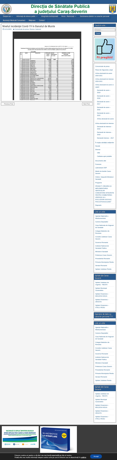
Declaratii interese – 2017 (105, 138)
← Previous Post (7, 104)
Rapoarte (98, 205)
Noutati (97, 146)
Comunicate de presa (22, 29)
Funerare (98, 164)
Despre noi (7, 16)
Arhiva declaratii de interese (104, 123)
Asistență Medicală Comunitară (14, 20)
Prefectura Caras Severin (103, 255)
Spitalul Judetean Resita (103, 269)
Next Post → (87, 104)
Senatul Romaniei (101, 265)
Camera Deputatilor (101, 222)
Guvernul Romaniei (101, 242)
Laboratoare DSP (101, 168)
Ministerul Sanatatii (101, 251)
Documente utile (100, 161)
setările (83, 457)
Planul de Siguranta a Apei (104, 70)
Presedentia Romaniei (102, 258)
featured (38, 29)
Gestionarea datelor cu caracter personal (94, 16)
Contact (42, 20)
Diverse (32, 29)
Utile (98, 153)
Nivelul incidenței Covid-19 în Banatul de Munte (28, 26)
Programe (98, 183)
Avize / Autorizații (67, 16)
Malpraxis (32, 20)
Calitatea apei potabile (104, 156)
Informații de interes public (26, 16)
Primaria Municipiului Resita (104, 262)
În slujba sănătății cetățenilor (104, 142)
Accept (96, 456)
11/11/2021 (8, 29)
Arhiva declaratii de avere (105, 119)
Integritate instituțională (49, 16)
